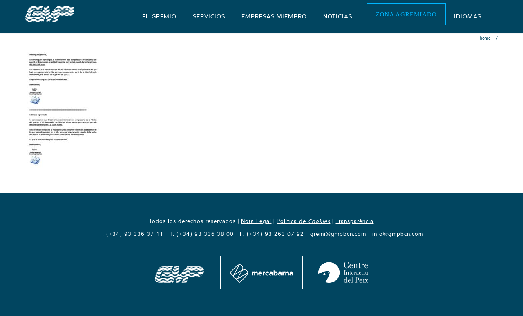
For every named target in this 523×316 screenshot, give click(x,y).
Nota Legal (256, 221)
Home (485, 38)
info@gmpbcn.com (397, 234)
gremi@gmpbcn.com (338, 234)
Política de (303, 221)
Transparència (354, 221)
